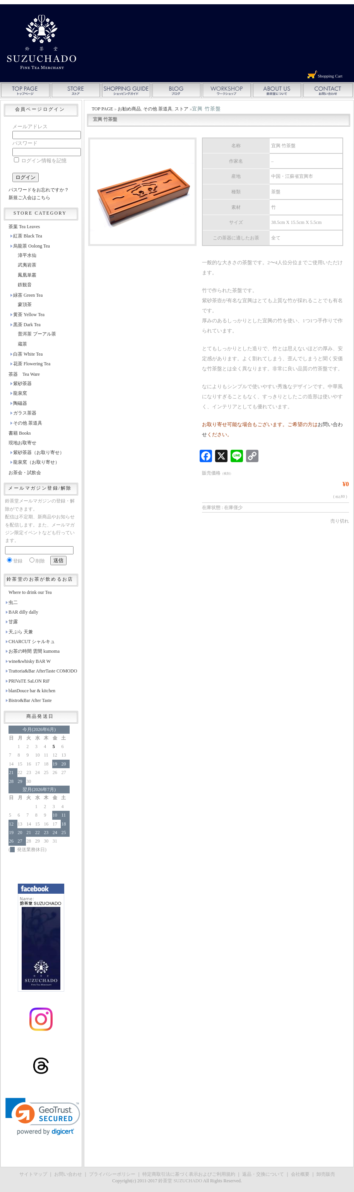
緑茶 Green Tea (28, 295)
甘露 (13, 621)
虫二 (13, 602)
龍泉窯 (20, 393)
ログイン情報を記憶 (40, 160)
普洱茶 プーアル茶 (37, 334)
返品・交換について (263, 1174)
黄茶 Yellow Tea (28, 314)
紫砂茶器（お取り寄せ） (38, 452)
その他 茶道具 (157, 109)
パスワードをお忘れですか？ (39, 190)
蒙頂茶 (25, 304)
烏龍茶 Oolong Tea (31, 246)
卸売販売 (325, 1174)
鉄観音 (25, 284)
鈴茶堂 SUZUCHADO (180, 1180)
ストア (181, 109)
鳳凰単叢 (27, 275)
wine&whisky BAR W (30, 661)
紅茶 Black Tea (27, 236)
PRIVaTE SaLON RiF (29, 681)
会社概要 (300, 1174)
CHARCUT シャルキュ (32, 641)
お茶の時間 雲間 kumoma (34, 651)
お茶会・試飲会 (25, 472)
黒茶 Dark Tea (27, 324)
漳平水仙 (27, 255)
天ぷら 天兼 (21, 632)
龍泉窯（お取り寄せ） (36, 462)
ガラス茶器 (24, 413)
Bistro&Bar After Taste (30, 700)
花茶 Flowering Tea (31, 363)
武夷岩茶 (27, 265)
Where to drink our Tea (30, 592)
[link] (43, 1116)
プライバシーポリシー (112, 1174)
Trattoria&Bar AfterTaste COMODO (43, 671)
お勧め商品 (129, 109)
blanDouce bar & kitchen (32, 690)
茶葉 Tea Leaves (24, 226)
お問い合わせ (68, 1174)
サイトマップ (33, 1174)
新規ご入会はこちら (29, 197)
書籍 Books (20, 433)
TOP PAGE (102, 109)
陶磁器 (20, 403)
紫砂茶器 (22, 383)
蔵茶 (22, 344)
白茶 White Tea (28, 354)
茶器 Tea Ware (24, 374)
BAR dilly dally (23, 612)
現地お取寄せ (22, 442)
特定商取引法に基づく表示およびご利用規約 (188, 1174)
